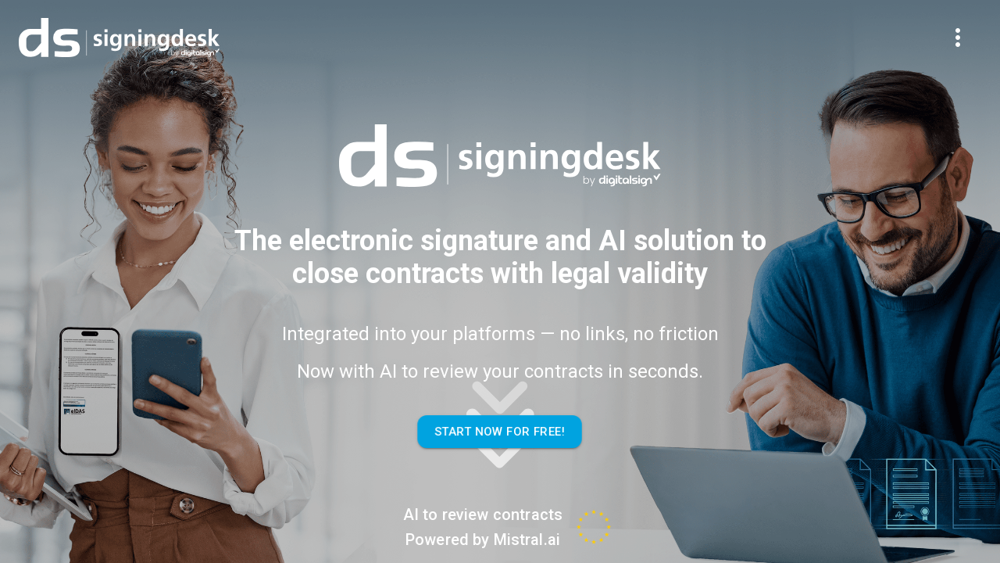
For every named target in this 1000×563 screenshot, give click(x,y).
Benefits (473, 33)
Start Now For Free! (500, 432)
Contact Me (675, 33)
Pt (934, 33)
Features (369, 33)
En (965, 33)
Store (567, 33)
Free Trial (857, 33)
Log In (774, 33)
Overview (263, 33)
